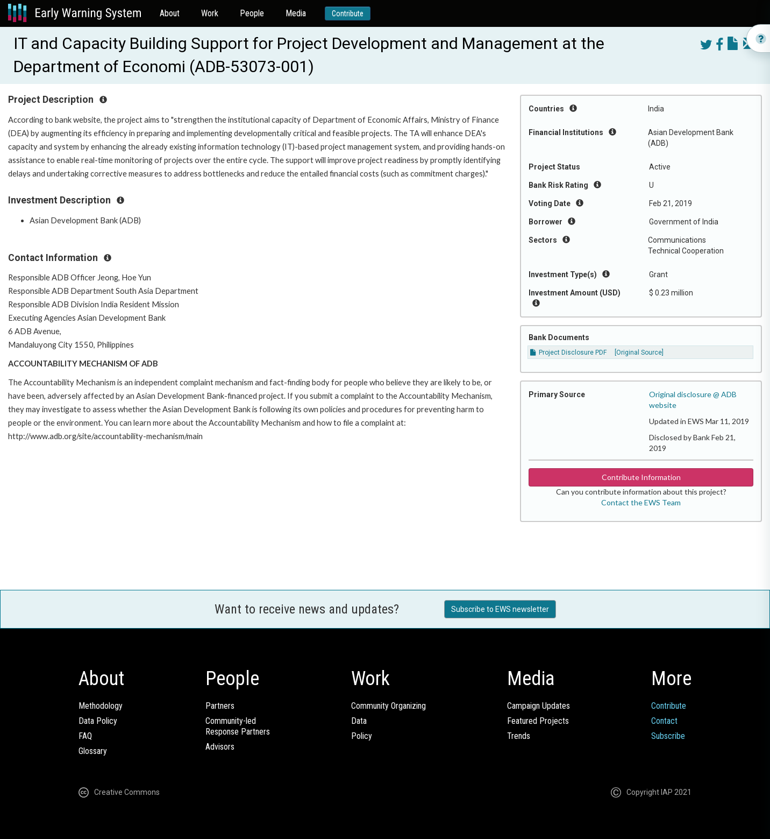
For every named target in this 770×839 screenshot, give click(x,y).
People (252, 13)
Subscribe (668, 736)
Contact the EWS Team (641, 502)
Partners (219, 706)
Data (359, 721)
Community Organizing (388, 706)
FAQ (85, 736)
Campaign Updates (538, 706)
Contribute (347, 13)
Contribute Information (641, 477)
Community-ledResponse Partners (237, 726)
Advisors (219, 747)
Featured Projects (538, 721)
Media (296, 13)
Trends (518, 736)
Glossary (93, 751)
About (170, 13)
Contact (664, 721)
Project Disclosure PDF (568, 352)
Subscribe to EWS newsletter (500, 609)
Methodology (101, 706)
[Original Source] (639, 352)
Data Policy (98, 721)
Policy (361, 736)
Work (209, 13)
